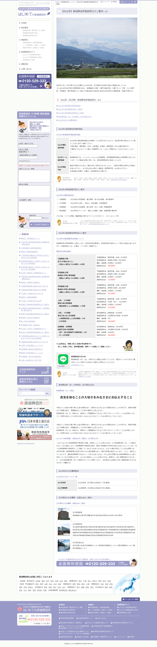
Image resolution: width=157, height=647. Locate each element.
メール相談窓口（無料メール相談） (102, 610)
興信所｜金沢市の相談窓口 (30, 318)
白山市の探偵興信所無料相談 (69, 106)
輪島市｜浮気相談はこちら (30, 238)
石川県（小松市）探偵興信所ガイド (33, 329)
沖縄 (44, 590)
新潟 (37, 584)
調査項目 (24, 64)
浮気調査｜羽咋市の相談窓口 (31, 356)
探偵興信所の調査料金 (68, 610)
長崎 (110, 587)
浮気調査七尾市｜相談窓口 (30, 325)
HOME (23, 23)
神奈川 (94, 581)
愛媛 (82, 587)
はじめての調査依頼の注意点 (128, 610)
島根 (50, 587)
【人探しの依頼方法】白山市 (31, 301)
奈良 (111, 584)
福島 (65, 581)
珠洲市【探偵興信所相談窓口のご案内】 (35, 304)
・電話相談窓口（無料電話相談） (32, 42)
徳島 (87, 587)
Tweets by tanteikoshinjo (25, 443)
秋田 (52, 581)
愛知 (78, 584)
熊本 (29, 590)
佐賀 (20, 590)
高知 (91, 587)
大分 (25, 590)
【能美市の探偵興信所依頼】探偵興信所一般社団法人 (35, 278)
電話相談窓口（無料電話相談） (100, 607)
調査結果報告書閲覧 (67, 618)
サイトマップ (106, 1)
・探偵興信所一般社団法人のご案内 (33, 30)
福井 (59, 584)
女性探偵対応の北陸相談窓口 (103, 626)
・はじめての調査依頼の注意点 (31, 57)
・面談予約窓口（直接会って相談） (33, 48)
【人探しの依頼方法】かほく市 (32, 293)
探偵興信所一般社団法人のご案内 (72, 607)
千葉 (84, 581)
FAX (33, 138)
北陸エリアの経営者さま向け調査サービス (75, 631)
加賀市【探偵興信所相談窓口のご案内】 (35, 314)
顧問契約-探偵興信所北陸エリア (103, 631)
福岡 (106, 587)
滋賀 (20, 587)
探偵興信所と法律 (125, 613)
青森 (43, 581)
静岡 (74, 584)
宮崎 (34, 590)
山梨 (46, 584)
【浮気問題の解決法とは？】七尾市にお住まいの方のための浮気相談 (35, 337)
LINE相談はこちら (77, 365)
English (115, 1)
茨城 (109, 581)
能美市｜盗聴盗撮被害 (29, 297)
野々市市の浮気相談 (28, 321)
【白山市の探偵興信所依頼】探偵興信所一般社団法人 (35, 243)
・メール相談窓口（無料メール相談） (33, 45)
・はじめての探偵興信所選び (31, 55)
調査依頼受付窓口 (66, 637)
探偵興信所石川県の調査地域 (119, 179)
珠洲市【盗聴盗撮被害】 (29, 252)
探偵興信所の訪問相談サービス (122, 623)
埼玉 (89, 581)
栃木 (104, 581)
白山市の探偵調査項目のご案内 (70, 109)
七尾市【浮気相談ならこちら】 (32, 345)
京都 (106, 584)
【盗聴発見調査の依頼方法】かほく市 (34, 342)
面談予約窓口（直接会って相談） (101, 613)
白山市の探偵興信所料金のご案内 (71, 113)
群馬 (100, 581)
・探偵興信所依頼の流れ (29, 35)
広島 (59, 587)
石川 (55, 584)
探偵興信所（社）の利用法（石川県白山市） (75, 117)
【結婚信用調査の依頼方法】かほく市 (34, 286)
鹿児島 (39, 590)
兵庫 (25, 587)
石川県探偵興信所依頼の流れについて (98, 224)
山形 (61, 581)
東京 (80, 581)
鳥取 (45, 587)
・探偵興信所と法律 (28, 60)
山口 (63, 587)
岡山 (54, 587)
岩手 (47, 581)
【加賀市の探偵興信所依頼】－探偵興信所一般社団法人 (35, 309)
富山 (50, 584)
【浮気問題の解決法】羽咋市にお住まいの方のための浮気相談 (35, 256)
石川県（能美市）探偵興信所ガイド (33, 273)
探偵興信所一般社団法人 (68, 590)
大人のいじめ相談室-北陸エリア (97, 623)
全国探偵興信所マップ (85, 618)
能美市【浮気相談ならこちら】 (32, 353)
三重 (87, 584)
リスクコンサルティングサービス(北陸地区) (75, 633)
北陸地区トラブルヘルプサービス (72, 628)
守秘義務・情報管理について (102, 637)
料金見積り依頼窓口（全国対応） (72, 623)
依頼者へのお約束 (83, 637)
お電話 (29, 138)
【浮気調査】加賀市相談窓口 (31, 248)
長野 (41, 584)
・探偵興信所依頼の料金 (29, 33)
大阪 (102, 584)
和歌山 (30, 587)
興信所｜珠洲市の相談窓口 (30, 282)
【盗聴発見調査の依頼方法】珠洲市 (33, 290)
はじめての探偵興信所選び (128, 607)
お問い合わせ (26, 69)
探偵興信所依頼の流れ (68, 613)
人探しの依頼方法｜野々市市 (31, 360)
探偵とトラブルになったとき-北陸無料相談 (75, 626)
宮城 (56, 581)
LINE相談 (61, 366)
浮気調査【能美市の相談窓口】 (32, 349)
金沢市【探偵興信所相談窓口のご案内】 (35, 332)
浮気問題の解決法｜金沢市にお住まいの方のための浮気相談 (35, 268)
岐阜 (83, 584)
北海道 (37, 581)
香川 (78, 587)
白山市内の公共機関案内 (67, 120)
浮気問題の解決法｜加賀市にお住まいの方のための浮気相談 (35, 262)
